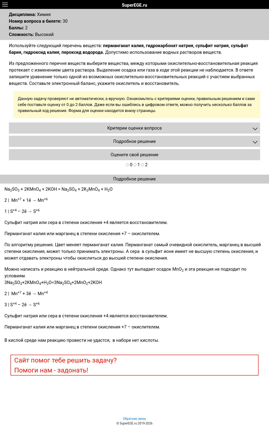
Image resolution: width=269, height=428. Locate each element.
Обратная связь (134, 418)
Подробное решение (134, 179)
